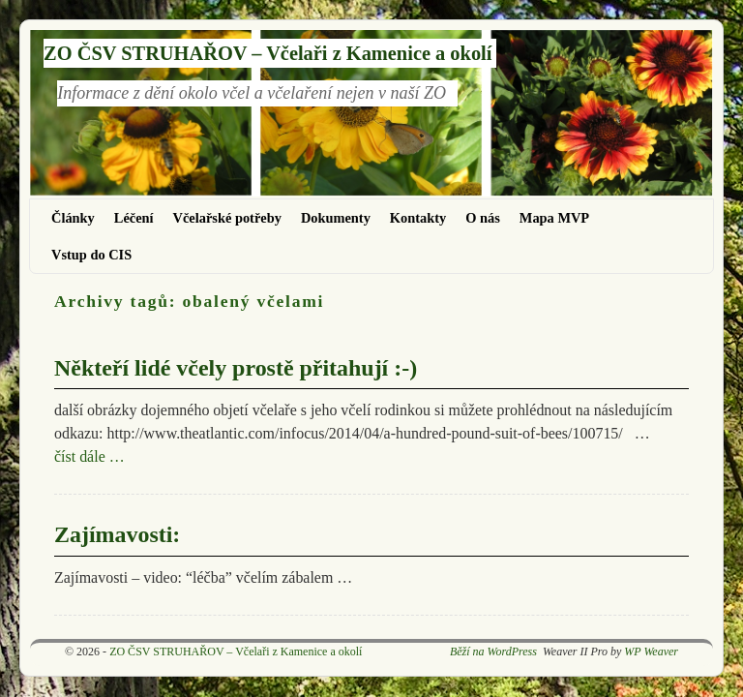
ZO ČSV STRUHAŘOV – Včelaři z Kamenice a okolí (267, 53)
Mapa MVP (554, 218)
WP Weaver (651, 651)
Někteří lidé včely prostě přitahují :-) (235, 367)
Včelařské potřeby (227, 218)
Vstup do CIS (91, 254)
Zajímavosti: (117, 534)
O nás (482, 218)
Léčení (134, 218)
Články (73, 218)
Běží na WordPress (493, 651)
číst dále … (89, 456)
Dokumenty (336, 218)
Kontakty (418, 218)
